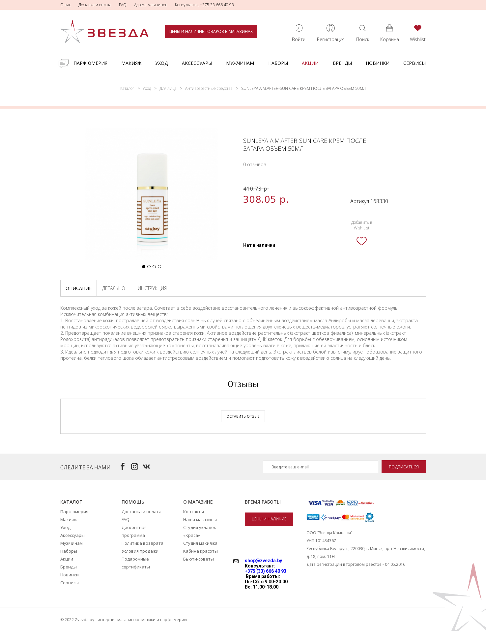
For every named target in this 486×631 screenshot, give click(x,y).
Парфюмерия (90, 63)
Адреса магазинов (150, 5)
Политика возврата (142, 543)
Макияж (131, 63)
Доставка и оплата (94, 5)
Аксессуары (197, 63)
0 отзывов (254, 164)
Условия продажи (140, 551)
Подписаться (404, 467)
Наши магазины (200, 519)
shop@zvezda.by (263, 560)
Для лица (168, 88)
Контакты (193, 511)
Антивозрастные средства (209, 88)
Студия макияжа (200, 543)
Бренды (342, 63)
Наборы (278, 63)
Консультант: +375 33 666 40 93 (204, 5)
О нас (65, 5)
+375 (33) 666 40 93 (265, 571)
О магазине (198, 502)
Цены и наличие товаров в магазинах (211, 31)
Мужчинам (240, 63)
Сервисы (414, 63)
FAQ (123, 5)
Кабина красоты (200, 551)
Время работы (263, 502)
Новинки (377, 63)
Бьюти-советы (198, 559)
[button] (143, 266)
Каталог (127, 88)
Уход (161, 63)
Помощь (133, 502)
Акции (310, 63)
